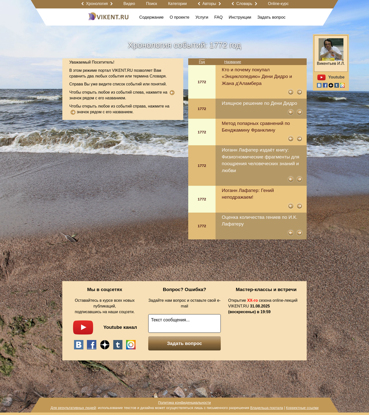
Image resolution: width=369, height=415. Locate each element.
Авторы (209, 3)
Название (232, 62)
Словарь (244, 3)
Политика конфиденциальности (184, 403)
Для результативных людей (73, 408)
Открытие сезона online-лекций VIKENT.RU (262, 306)
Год (202, 62)
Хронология (97, 3)
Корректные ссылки (302, 408)
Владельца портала (266, 408)
